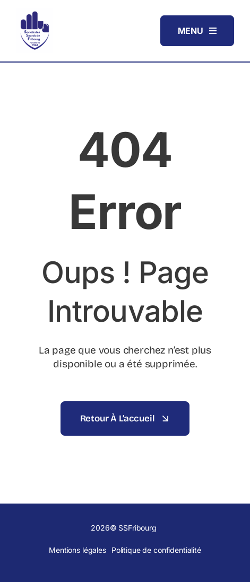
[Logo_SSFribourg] (34, 12)
